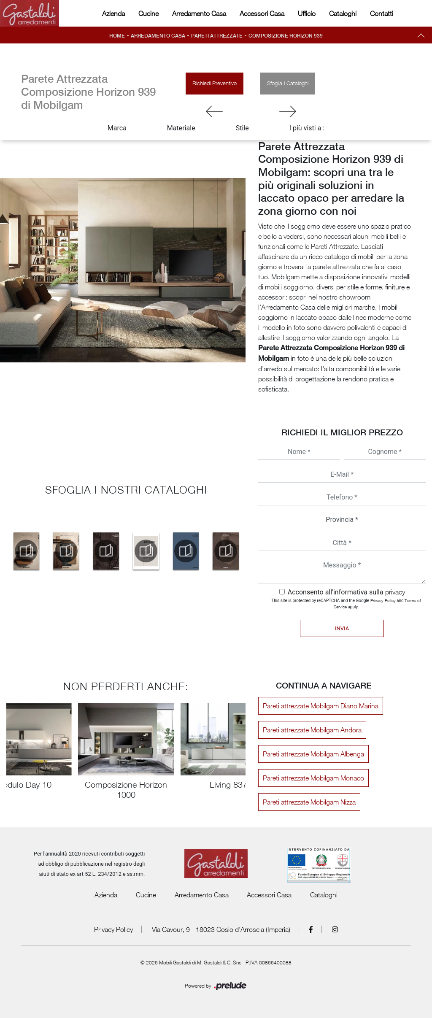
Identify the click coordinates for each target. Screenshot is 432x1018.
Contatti (381, 13)
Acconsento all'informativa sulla (346, 592)
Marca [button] (117, 128)
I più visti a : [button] (307, 128)
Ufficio (307, 13)
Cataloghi (342, 13)
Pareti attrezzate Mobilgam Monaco (313, 778)
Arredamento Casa (199, 13)
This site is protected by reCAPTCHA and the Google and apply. (346, 603)
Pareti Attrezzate (217, 36)
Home (117, 36)
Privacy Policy (383, 600)
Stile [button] (242, 128)
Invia (342, 628)
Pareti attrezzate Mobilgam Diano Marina (320, 706)
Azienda (113, 13)
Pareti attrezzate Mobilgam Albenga (313, 754)
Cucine (148, 13)
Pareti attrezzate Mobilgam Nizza (309, 802)
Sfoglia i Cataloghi (287, 83)
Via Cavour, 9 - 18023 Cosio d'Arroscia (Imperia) (221, 929)
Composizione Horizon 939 (285, 36)
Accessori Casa (262, 13)
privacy (395, 592)
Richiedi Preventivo (214, 83)
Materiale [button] (181, 128)
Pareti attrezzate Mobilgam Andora (312, 730)
